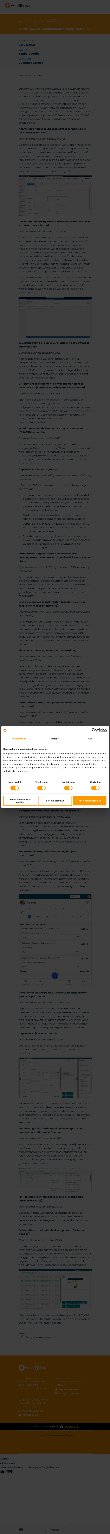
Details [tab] (55, 738)
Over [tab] (90, 738)
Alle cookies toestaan (90, 800)
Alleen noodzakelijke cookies (20, 800)
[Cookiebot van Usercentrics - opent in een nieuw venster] (94, 730)
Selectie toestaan (55, 800)
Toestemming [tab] (19, 738)
